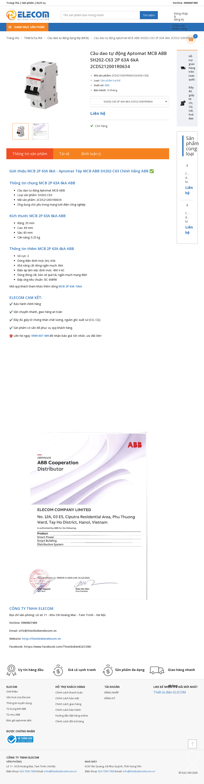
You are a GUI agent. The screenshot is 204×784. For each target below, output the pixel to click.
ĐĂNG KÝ (109, 698)
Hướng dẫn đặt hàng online (71, 715)
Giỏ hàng (191, 37)
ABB (107, 85)
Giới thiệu (12, 691)
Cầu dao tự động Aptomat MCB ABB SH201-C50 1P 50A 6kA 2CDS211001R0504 (187, 217)
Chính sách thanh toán (69, 692)
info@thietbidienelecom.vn (60, 771)
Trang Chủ (12, 3)
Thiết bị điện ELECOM (169, 692)
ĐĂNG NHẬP (111, 692)
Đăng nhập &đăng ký (181, 15)
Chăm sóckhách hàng (179, 27)
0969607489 (191, 3)
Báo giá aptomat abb (18, 720)
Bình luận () (91, 153)
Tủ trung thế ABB (16, 709)
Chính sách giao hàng (68, 704)
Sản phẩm (28, 3)
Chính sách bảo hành (68, 710)
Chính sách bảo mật (67, 698)
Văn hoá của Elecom (18, 697)
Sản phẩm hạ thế (110, 80)
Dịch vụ (41, 3)
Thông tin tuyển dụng (19, 703)
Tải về (64, 153)
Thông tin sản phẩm (29, 153)
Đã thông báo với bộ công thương (19, 739)
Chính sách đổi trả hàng (69, 721)
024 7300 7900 (28, 771)
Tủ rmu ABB (13, 714)
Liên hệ (97, 113)
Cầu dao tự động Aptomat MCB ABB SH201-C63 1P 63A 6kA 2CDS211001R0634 (187, 178)
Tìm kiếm (149, 15)
